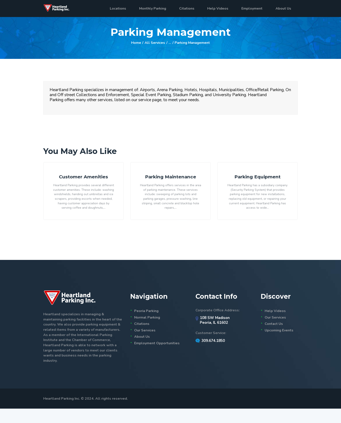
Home (136, 42)
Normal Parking (147, 331)
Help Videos (275, 325)
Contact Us (274, 338)
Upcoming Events (279, 344)
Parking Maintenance (170, 182)
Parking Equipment (257, 179)
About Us (142, 351)
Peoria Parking (146, 325)
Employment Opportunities (157, 357)
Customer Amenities (83, 179)
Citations (141, 338)
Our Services (144, 344)
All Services (155, 42)
